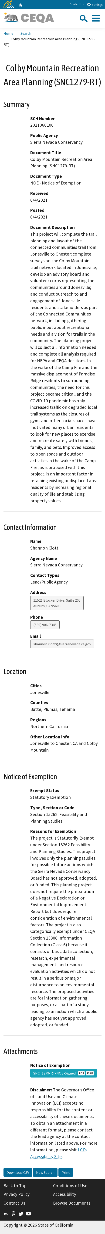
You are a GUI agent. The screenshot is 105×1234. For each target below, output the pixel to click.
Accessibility (64, 1194)
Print (65, 1172)
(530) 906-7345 (45, 624)
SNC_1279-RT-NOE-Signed (63, 1073)
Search (25, 33)
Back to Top (15, 1185)
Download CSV (18, 1172)
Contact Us (77, 4)
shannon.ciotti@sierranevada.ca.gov (62, 644)
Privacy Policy (16, 1194)
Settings (94, 4)
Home (8, 33)
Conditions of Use (70, 1185)
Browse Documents (71, 1203)
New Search (45, 1172)
